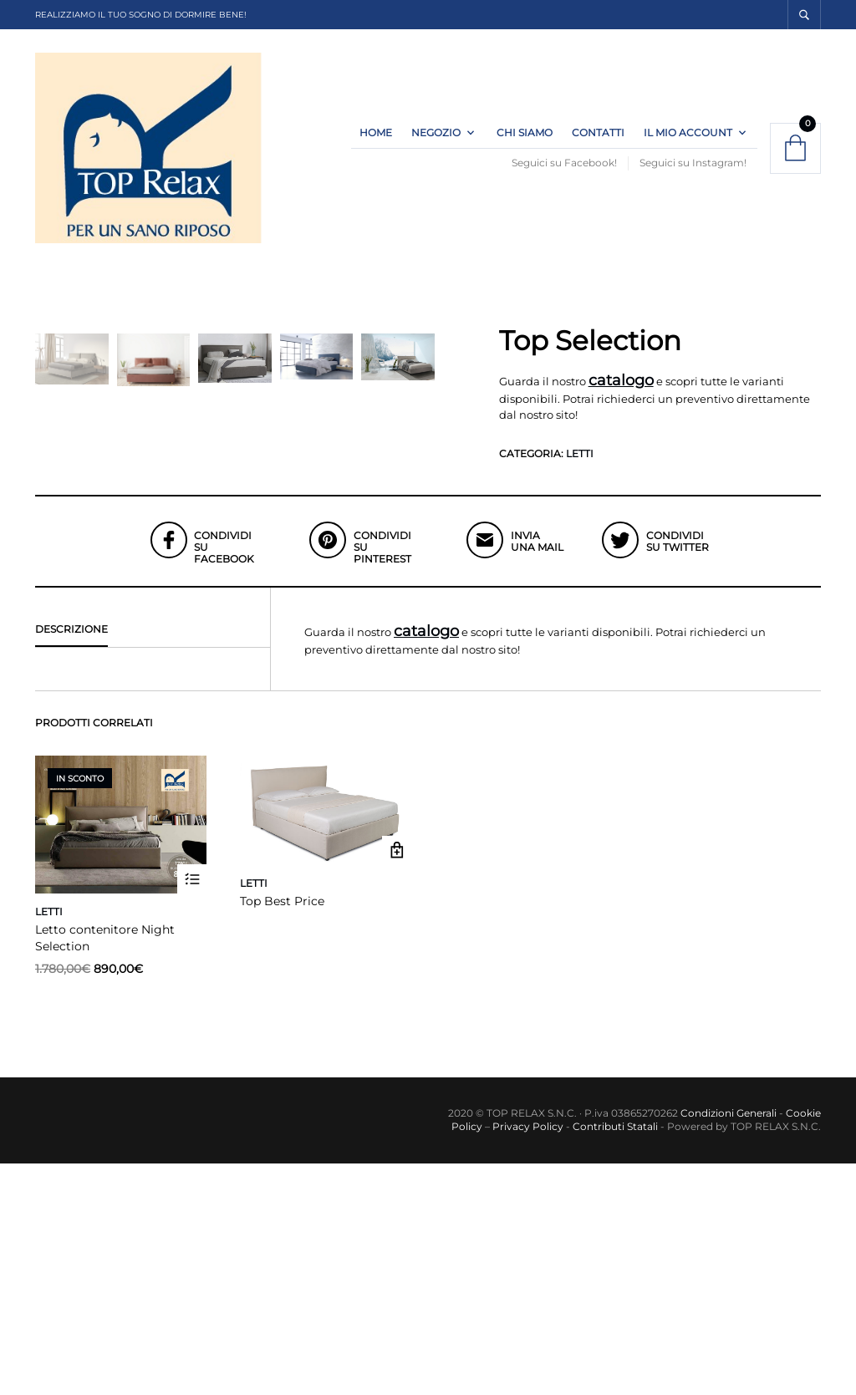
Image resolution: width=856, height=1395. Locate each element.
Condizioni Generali (728, 1343)
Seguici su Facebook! (564, 172)
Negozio (436, 142)
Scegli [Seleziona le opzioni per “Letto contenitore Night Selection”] (191, 1110)
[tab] (152, 860)
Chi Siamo (525, 142)
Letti (580, 472)
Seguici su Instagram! (692, 172)
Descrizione (71, 859)
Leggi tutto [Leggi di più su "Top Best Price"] (396, 1082)
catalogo (621, 400)
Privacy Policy (527, 1358)
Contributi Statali (614, 1358)
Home (375, 142)
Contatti (598, 142)
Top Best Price (282, 1132)
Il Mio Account (688, 142)
